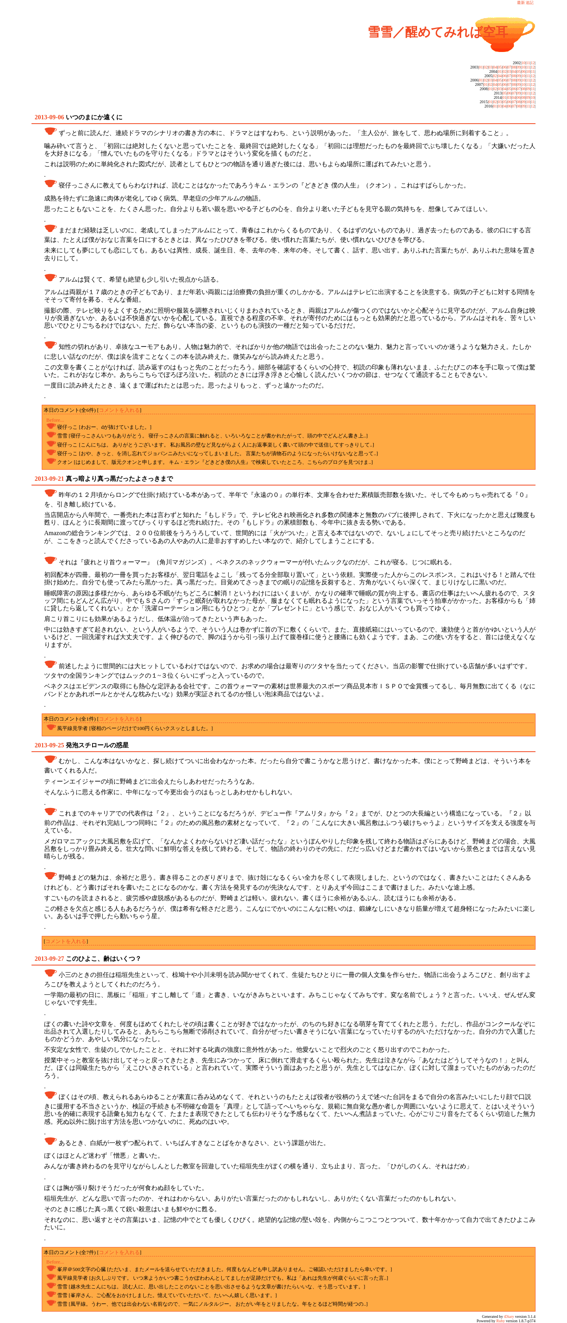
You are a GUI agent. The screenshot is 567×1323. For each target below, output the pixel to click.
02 (485, 67)
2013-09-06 (49, 117)
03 (490, 67)
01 (481, 67)
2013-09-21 (49, 478)
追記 (530, 2)
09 (519, 67)
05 (500, 67)
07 (509, 67)
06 (504, 67)
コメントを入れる (119, 410)
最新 (521, 2)
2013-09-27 (49, 958)
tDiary (509, 1316)
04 (495, 67)
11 (528, 63)
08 (514, 67)
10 (523, 63)
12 (533, 63)
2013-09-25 (49, 745)
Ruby (501, 1321)
